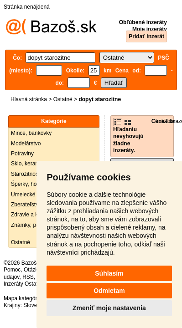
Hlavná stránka (28, 99)
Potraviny (22, 153)
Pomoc (12, 269)
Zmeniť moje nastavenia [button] (109, 308)
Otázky (32, 269)
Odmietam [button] (109, 290)
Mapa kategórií (22, 298)
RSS (28, 277)
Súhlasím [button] (109, 273)
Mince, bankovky (31, 133)
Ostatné (63, 99)
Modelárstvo (26, 143)
